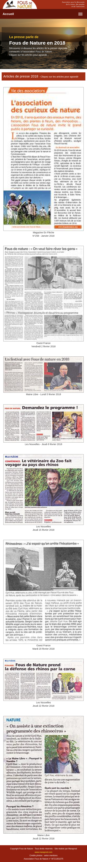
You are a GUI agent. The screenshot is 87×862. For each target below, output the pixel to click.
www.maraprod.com (43, 852)
